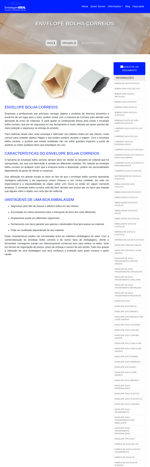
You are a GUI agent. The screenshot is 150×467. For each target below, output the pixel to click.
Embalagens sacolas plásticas (125, 225)
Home (85, 7)
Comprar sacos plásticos (128, 171)
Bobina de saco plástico (127, 83)
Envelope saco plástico (127, 394)
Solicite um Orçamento (129, 68)
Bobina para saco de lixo (127, 89)
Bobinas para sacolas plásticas (126, 113)
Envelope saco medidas (127, 380)
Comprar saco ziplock (126, 136)
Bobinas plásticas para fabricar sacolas (127, 121)
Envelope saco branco (126, 312)
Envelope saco (122, 301)
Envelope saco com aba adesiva (127, 336)
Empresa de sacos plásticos (129, 240)
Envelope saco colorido (127, 325)
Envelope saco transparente (122, 410)
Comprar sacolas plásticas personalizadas (129, 164)
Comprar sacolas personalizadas (124, 143)
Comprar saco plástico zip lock (128, 129)
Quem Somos (98, 6)
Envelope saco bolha (126, 306)
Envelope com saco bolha (128, 245)
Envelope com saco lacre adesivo (128, 251)
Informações (114, 6)
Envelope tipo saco (125, 439)
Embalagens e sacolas (126, 197)
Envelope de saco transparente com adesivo (128, 270)
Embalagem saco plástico (128, 192)
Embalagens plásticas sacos (126, 212)
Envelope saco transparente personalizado (122, 431)
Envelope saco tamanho (127, 404)
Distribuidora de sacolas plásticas (128, 177)
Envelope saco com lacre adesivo (128, 350)
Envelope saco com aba (127, 330)
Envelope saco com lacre (128, 343)
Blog (127, 6)
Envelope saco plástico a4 (128, 399)
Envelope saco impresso (127, 362)
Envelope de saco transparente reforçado (128, 286)
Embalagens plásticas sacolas (126, 204)
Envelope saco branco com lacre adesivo (129, 318)
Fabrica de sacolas (124, 457)
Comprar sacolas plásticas (129, 150)
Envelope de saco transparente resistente (128, 294)
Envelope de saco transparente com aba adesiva (126, 261)
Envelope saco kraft (126, 367)
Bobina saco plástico (126, 102)
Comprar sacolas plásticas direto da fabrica (129, 156)
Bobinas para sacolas (126, 107)
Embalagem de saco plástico (125, 185)
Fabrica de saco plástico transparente (127, 450)
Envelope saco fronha (126, 357)
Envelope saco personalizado (122, 387)
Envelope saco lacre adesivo (126, 373)
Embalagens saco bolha (127, 219)
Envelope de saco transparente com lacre (127, 278)
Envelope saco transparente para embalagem (125, 420)
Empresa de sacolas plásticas (125, 233)
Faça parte (138, 6)
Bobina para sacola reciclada (124, 95)
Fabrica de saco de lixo (127, 444)
